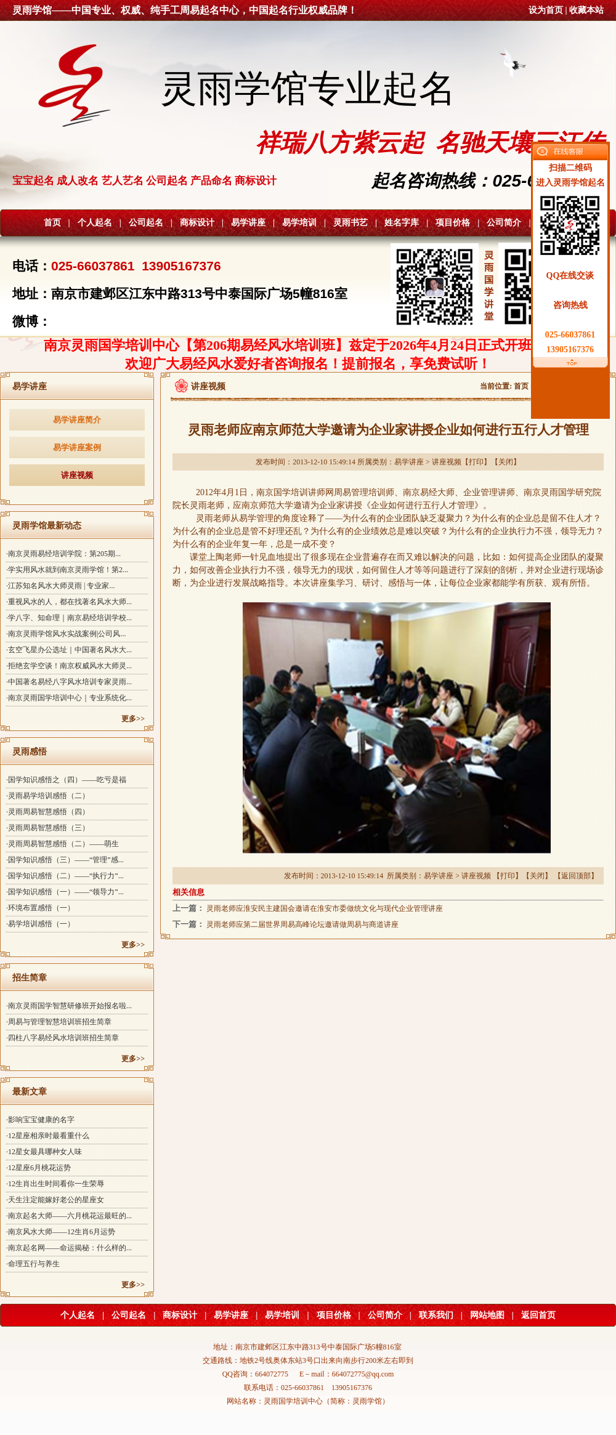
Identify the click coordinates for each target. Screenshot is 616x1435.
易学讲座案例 (77, 447)
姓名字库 (401, 222)
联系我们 (436, 1315)
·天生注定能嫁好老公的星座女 (55, 1199)
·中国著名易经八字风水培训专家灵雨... (69, 681)
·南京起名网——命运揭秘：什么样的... (69, 1247)
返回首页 (538, 1315)
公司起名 (146, 222)
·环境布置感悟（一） (40, 907)
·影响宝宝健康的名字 (40, 1119)
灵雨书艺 (350, 222)
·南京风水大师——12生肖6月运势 (60, 1231)
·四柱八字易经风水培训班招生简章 (62, 1037)
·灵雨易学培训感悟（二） (47, 795)
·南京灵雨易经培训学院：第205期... (63, 553)
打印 (476, 462)
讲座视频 (77, 475)
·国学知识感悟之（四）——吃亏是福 (66, 779)
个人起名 (95, 222)
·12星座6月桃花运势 (38, 1167)
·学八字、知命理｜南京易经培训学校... (69, 617)
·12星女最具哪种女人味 (44, 1151)
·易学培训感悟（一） (40, 924)
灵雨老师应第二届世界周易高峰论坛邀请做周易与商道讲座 (302, 924)
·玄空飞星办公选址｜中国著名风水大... (69, 649)
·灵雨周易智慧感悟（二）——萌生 (62, 843)
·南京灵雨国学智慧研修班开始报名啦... (69, 1005)
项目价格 (453, 222)
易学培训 (299, 222)
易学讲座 (248, 222)
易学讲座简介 (77, 419)
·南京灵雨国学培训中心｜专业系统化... (69, 697)
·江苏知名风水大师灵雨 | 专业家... (60, 585)
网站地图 (487, 1315)
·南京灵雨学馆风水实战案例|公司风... (66, 633)
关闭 (505, 462)
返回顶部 (576, 875)
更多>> (133, 718)
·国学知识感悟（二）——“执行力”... (65, 875)
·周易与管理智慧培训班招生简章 (58, 1021)
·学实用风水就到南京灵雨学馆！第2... (67, 569)
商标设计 (197, 222)
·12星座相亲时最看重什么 (47, 1135)
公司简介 (504, 222)
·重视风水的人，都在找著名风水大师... (69, 601)
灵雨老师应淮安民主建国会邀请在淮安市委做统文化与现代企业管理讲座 (324, 908)
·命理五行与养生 (33, 1263)
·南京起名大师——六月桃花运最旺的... (69, 1215)
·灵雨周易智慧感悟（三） (47, 827)
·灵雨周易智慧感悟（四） (47, 811)
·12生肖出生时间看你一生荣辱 (55, 1183)
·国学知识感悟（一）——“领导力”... (65, 891)
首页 (52, 222)
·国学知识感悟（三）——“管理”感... (65, 859)
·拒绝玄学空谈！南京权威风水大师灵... (69, 665)
